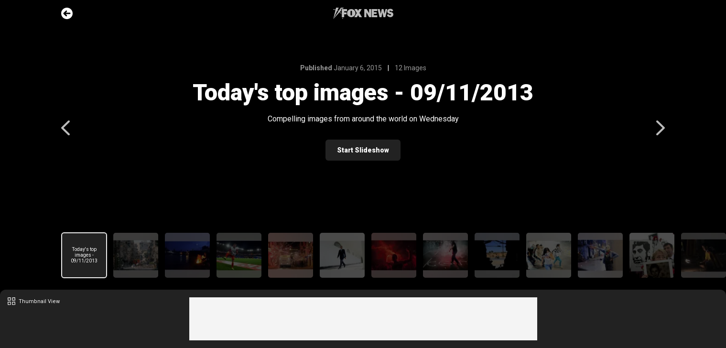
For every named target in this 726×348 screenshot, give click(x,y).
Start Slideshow (363, 150)
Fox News (363, 13)
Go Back (67, 13)
